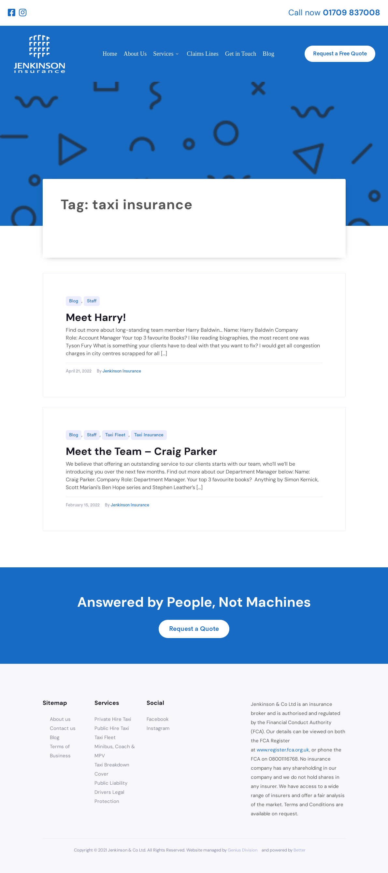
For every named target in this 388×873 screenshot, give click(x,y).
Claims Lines (203, 54)
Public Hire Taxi (111, 728)
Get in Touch (240, 54)
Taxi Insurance (149, 435)
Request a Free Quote (340, 53)
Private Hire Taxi (112, 719)
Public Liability (110, 783)
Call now (334, 12)
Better (300, 850)
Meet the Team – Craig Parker (141, 451)
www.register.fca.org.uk (283, 750)
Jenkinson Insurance (122, 371)
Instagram (158, 728)
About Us (135, 54)
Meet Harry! (96, 317)
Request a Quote (194, 628)
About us (60, 719)
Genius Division (242, 850)
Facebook (158, 719)
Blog (268, 54)
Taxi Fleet (115, 435)
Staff (91, 301)
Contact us (63, 728)
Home (110, 54)
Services (163, 54)
